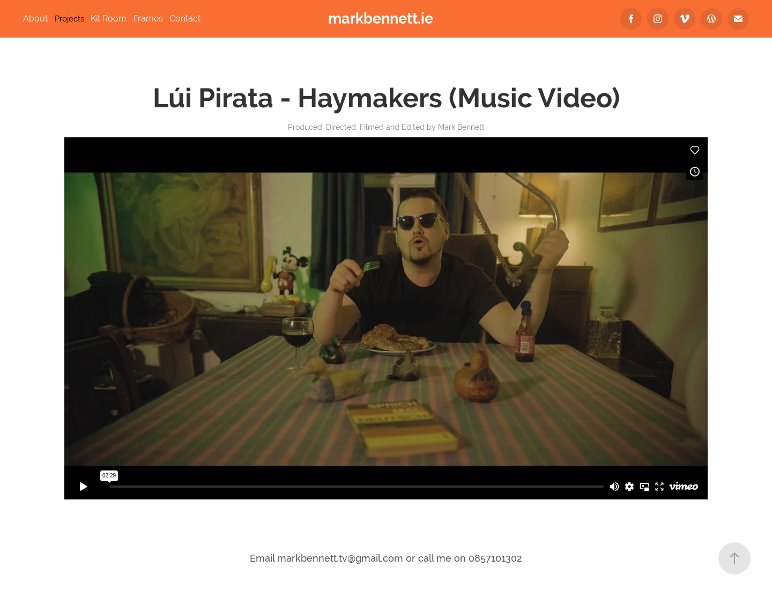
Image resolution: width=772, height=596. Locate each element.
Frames (148, 18)
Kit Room (109, 18)
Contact (185, 18)
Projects (69, 18)
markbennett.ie (380, 18)
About (35, 18)
